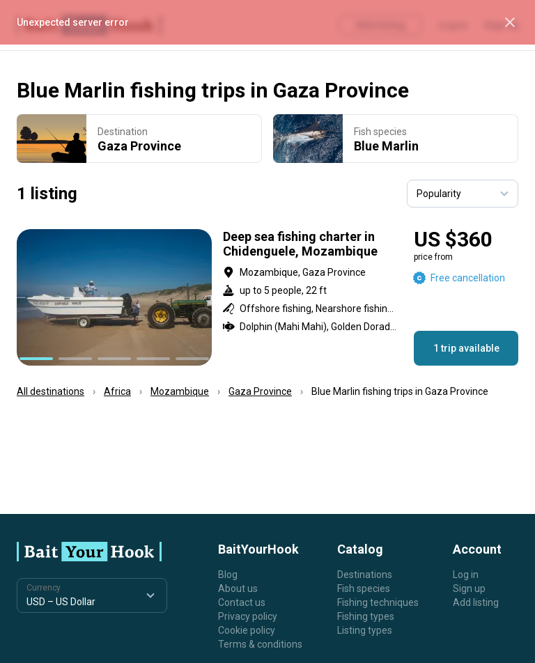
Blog (228, 574)
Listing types (364, 630)
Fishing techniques (378, 602)
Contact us (241, 602)
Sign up (469, 588)
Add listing (476, 602)
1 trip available (466, 348)
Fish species (363, 588)
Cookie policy (246, 630)
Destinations (364, 574)
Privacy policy (247, 616)
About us (238, 588)
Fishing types (365, 616)
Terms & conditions (260, 644)
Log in (466, 574)
